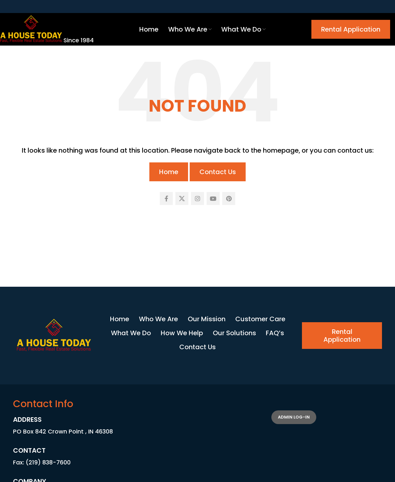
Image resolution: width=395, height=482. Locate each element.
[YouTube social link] (213, 198)
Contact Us (217, 171)
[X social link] (181, 198)
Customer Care (260, 319)
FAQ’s (275, 332)
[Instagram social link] (197, 198)
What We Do (131, 332)
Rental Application (350, 29)
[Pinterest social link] (228, 198)
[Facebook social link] (166, 198)
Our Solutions (234, 332)
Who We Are (158, 319)
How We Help (182, 332)
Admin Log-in (294, 417)
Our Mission (206, 319)
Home (168, 171)
